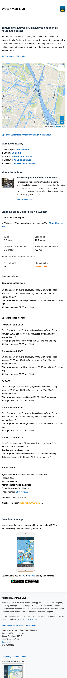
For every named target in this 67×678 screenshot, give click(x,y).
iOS (23, 576)
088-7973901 (41, 266)
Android (31, 576)
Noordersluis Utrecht (22, 156)
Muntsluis (16, 153)
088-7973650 (22, 492)
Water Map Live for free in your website (19, 625)
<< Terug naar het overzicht (14, 56)
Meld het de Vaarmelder (31, 503)
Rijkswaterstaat (59, 126)
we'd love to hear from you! (28, 619)
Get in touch (7, 642)
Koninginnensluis (22, 160)
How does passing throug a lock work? (37, 177)
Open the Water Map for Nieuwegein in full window (26, 135)
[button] (61, 68)
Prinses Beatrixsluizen (25, 163)
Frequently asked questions (14, 657)
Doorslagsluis (22, 149)
